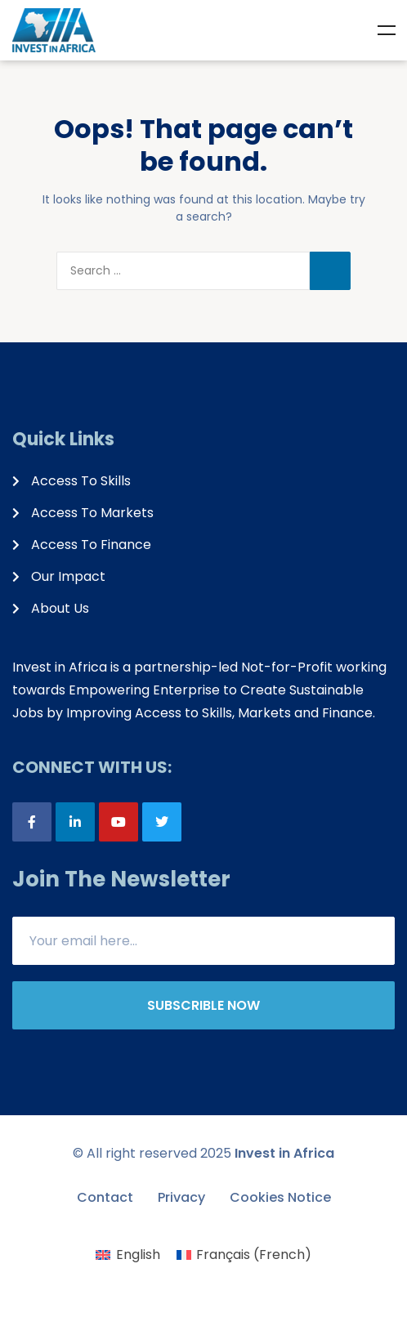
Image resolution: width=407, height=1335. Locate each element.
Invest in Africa (284, 1153)
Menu (386, 30)
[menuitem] (127, 1254)
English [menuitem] (138, 1254)
